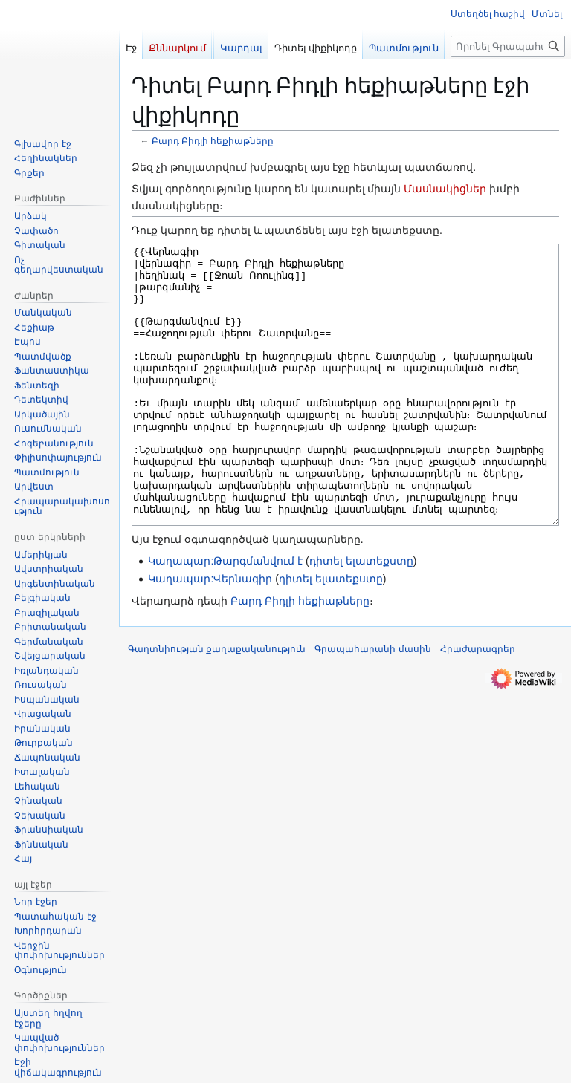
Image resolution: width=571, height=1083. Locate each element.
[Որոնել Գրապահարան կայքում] (508, 46)
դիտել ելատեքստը (361, 616)
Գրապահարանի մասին (372, 705)
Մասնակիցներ (445, 189)
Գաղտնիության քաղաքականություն (217, 705)
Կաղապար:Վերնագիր (210, 634)
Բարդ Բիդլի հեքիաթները (213, 141)
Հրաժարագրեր (477, 705)
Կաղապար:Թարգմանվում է (225, 616)
